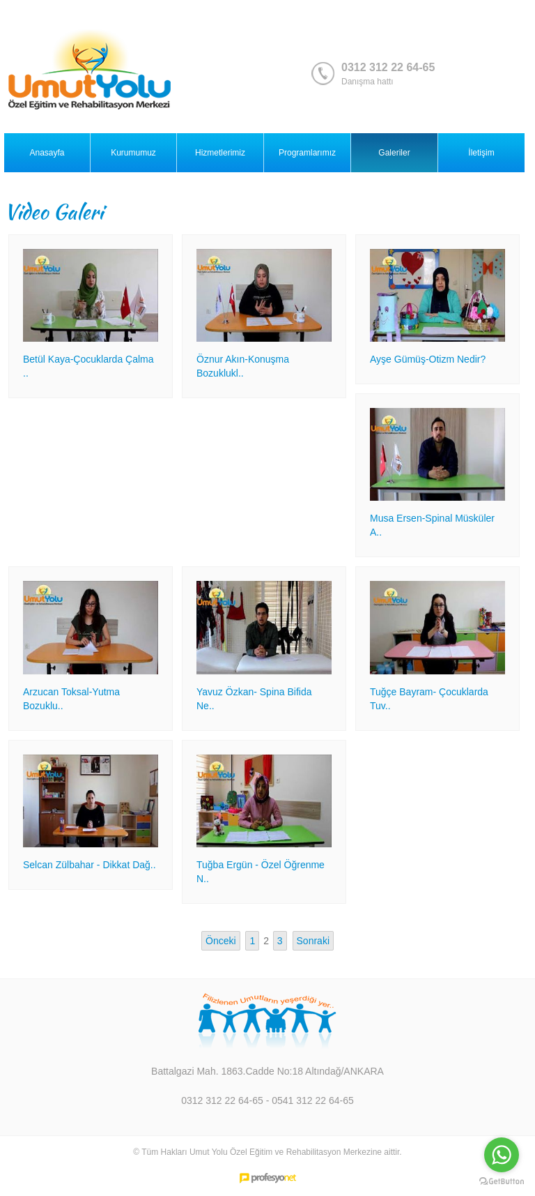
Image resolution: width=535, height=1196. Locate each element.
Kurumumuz (133, 153)
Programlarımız (307, 153)
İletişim (481, 153)
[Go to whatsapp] (501, 1154)
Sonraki (313, 940)
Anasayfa (46, 153)
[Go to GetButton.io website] (501, 1181)
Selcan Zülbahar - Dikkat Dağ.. (89, 864)
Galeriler (394, 153)
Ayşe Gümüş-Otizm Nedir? (428, 359)
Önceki (221, 940)
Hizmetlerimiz (220, 153)
